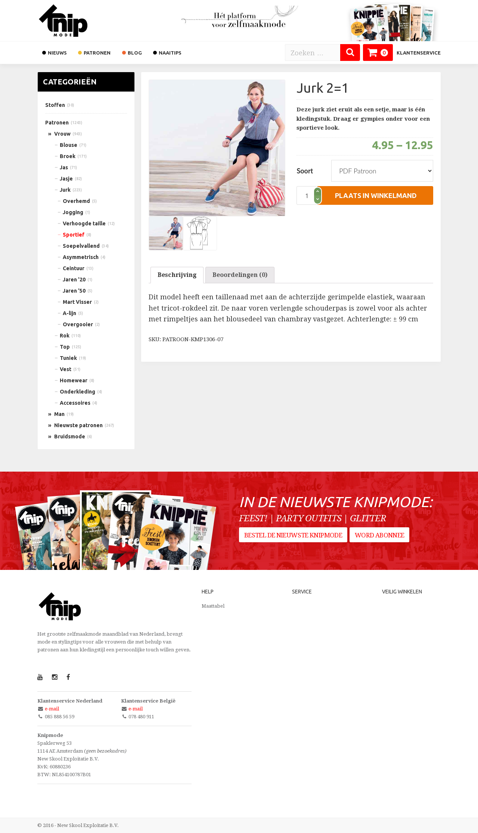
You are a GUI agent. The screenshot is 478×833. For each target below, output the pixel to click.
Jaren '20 (74, 280)
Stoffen (55, 105)
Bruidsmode (69, 436)
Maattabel (213, 606)
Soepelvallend (81, 246)
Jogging (73, 212)
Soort (305, 171)
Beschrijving (177, 274)
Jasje (66, 179)
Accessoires (75, 403)
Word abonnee (381, 538)
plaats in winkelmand (376, 195)
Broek (67, 156)
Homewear (73, 380)
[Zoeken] (350, 52)
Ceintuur (73, 268)
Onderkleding (77, 392)
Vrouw (62, 134)
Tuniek (68, 358)
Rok (64, 336)
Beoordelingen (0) (239, 274)
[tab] (177, 275)
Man (59, 414)
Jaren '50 (74, 291)
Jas (64, 167)
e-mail (52, 709)
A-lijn (69, 313)
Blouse (68, 145)
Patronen (57, 123)
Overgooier (78, 324)
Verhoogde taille (84, 223)
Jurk (65, 190)
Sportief (73, 235)
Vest (65, 369)
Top (65, 347)
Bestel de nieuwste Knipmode (293, 538)
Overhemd (76, 201)
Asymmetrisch (81, 257)
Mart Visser (77, 302)
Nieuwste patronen (78, 425)
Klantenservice (419, 52)
